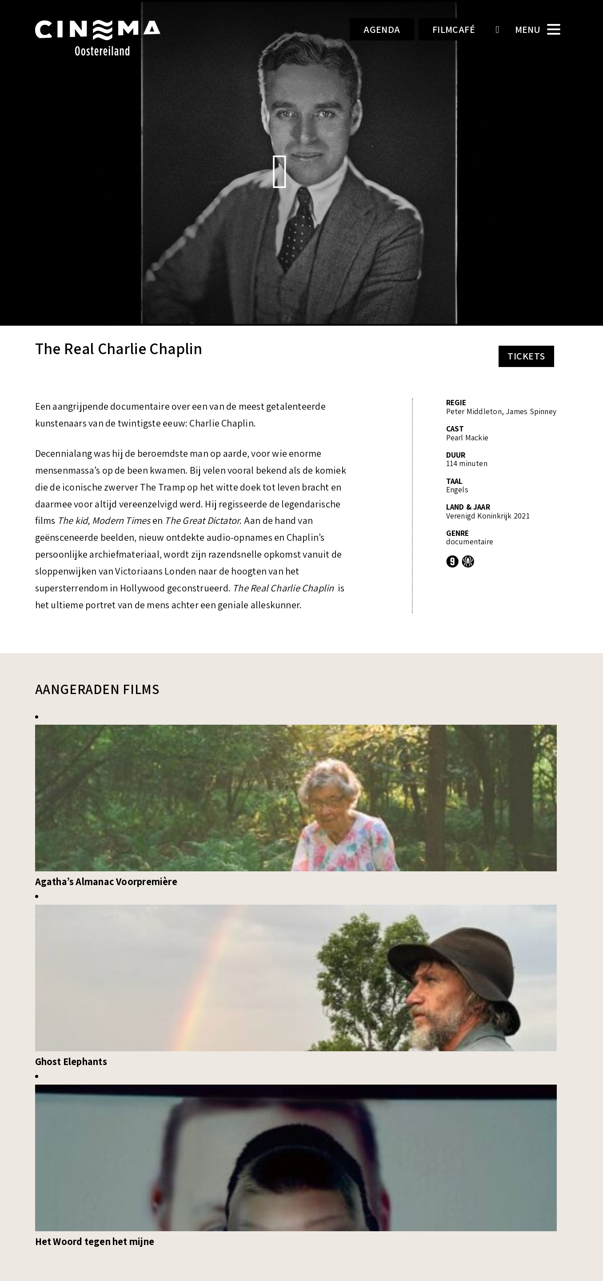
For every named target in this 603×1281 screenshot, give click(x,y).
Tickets (526, 356)
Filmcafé (453, 29)
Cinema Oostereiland (113, 38)
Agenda (381, 29)
